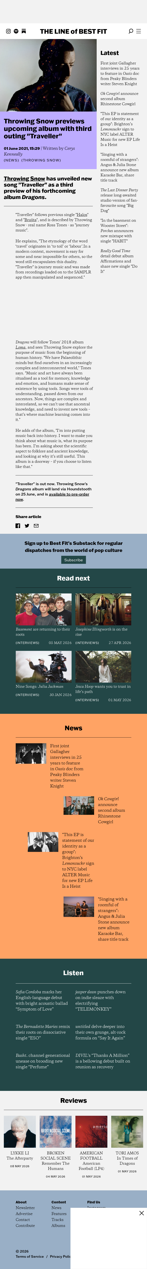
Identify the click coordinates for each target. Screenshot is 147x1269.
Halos (82, 215)
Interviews (27, 643)
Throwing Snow (24, 178)
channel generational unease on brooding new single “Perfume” (43, 1061)
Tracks (57, 1220)
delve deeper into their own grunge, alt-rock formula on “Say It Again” (100, 1032)
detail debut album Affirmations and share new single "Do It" (118, 261)
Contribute (25, 1225)
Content (58, 1202)
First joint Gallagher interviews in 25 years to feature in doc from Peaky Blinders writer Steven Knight (120, 74)
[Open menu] (138, 31)
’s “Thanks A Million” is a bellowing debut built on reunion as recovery (102, 1061)
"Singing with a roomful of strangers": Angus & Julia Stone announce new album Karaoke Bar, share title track (119, 167)
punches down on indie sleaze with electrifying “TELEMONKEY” (100, 1000)
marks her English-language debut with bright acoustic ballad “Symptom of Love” (42, 1000)
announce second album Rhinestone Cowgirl (119, 99)
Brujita (30, 220)
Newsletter (25, 1208)
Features (59, 1214)
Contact (23, 1220)
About (21, 1202)
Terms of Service (30, 1256)
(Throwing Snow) (41, 160)
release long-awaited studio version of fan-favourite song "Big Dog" (119, 201)
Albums (58, 1225)
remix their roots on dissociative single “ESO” (43, 1032)
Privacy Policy (61, 1256)
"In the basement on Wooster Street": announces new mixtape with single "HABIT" (118, 231)
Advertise (24, 1214)
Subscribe (73, 559)
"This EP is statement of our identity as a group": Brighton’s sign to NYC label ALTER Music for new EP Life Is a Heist (120, 129)
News (11, 160)
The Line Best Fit (73, 31)
